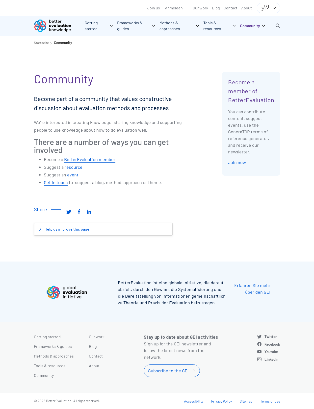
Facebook (272, 344)
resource (73, 167)
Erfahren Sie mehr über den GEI (252, 289)
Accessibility (193, 401)
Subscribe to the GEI (168, 370)
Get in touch (56, 182)
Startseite (41, 43)
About (246, 7)
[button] (278, 26)
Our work (200, 7)
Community (63, 43)
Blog (216, 7)
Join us (153, 7)
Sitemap (246, 401)
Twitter (270, 336)
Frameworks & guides (53, 346)
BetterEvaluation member (89, 159)
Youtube (271, 351)
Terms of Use (270, 401)
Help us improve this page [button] (66, 229)
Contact (230, 7)
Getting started (47, 336)
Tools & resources (49, 365)
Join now (237, 162)
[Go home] (56, 25)
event (72, 174)
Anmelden (174, 7)
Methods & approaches (54, 356)
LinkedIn (271, 359)
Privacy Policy (221, 401)
